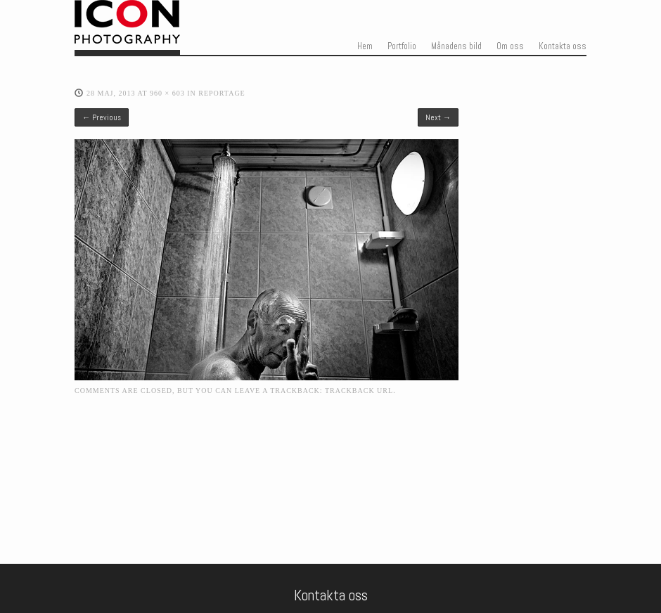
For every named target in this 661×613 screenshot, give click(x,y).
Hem (365, 46)
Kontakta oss (562, 46)
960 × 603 (167, 93)
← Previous (101, 117)
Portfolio (401, 46)
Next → (438, 117)
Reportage (221, 93)
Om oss (510, 46)
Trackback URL (359, 390)
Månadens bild (456, 46)
